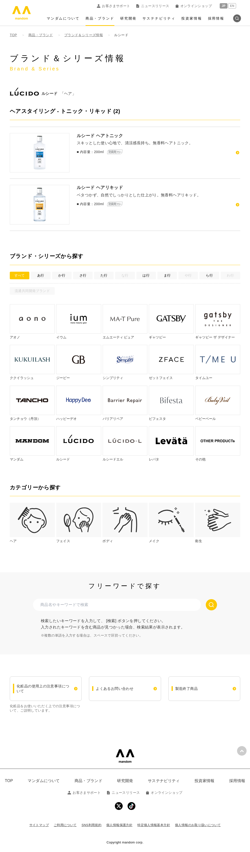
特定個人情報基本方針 (153, 825)
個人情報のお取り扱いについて (198, 825)
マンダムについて (63, 18)
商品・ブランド (100, 18)
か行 (61, 275)
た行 (104, 275)
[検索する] (211, 604)
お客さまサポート (113, 6)
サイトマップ (39, 825)
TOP (9, 781)
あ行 (40, 275)
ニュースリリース (152, 6)
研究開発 (128, 18)
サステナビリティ (158, 18)
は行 (146, 275)
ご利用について (65, 825)
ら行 (209, 275)
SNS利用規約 (91, 825)
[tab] (32, 523)
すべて (19, 275)
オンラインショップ (193, 6)
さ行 (83, 275)
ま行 (167, 275)
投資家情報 (191, 18)
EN (232, 6)
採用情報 (216, 18)
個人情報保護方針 (119, 825)
